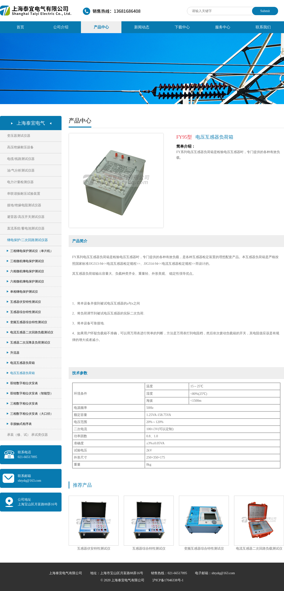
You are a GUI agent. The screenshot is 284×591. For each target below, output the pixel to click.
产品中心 (101, 27)
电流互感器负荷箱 (21, 363)
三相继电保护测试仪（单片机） (30, 251)
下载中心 (182, 27)
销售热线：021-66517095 (169, 573)
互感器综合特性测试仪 (24, 312)
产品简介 (79, 241)
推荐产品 (82, 485)
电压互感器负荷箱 (21, 373)
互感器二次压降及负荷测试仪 (28, 342)
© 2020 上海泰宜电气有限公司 (123, 580)
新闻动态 (141, 27)
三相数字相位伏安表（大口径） (30, 413)
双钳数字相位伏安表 (22, 383)
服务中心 (222, 27)
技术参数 (79, 373)
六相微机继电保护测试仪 (25, 271)
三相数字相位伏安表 (22, 403)
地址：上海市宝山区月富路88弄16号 (117, 573)
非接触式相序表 (19, 424)
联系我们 (263, 27)
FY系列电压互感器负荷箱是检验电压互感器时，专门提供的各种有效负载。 (228, 152)
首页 (20, 27)
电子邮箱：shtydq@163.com (215, 573)
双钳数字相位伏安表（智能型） (30, 393)
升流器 (13, 352)
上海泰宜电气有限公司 (66, 573)
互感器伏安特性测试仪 (24, 302)
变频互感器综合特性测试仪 (27, 322)
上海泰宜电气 (31, 123)
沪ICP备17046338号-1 (167, 580)
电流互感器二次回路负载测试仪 (30, 332)
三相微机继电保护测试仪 (25, 261)
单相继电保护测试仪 (22, 291)
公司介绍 (60, 27)
